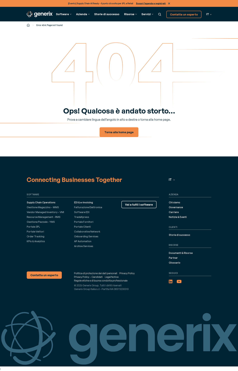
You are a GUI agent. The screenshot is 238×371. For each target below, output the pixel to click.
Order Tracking (35, 236)
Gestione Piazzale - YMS (41, 221)
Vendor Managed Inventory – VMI (45, 212)
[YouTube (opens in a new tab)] (179, 281)
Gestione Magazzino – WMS (43, 207)
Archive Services (83, 246)
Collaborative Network (87, 231)
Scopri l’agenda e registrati (151, 3)
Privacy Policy (127, 273)
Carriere (174, 212)
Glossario (174, 262)
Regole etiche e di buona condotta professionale (100, 280)
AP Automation (82, 241)
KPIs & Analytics (36, 241)
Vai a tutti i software (139, 204)
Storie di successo (106, 14)
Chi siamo (174, 202)
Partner (173, 257)
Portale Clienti (82, 226)
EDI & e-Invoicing (83, 202)
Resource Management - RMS (43, 217)
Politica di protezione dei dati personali (95, 273)
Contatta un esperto (184, 14)
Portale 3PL (33, 226)
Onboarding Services (86, 236)
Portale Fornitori (83, 221)
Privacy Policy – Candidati (88, 276)
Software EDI (81, 212)
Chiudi (169, 3)
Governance (176, 207)
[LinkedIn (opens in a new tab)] (170, 281)
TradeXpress (81, 217)
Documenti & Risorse (181, 252)
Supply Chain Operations (41, 202)
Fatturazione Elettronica (88, 207)
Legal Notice (112, 276)
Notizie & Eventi (178, 217)
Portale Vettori (35, 231)
